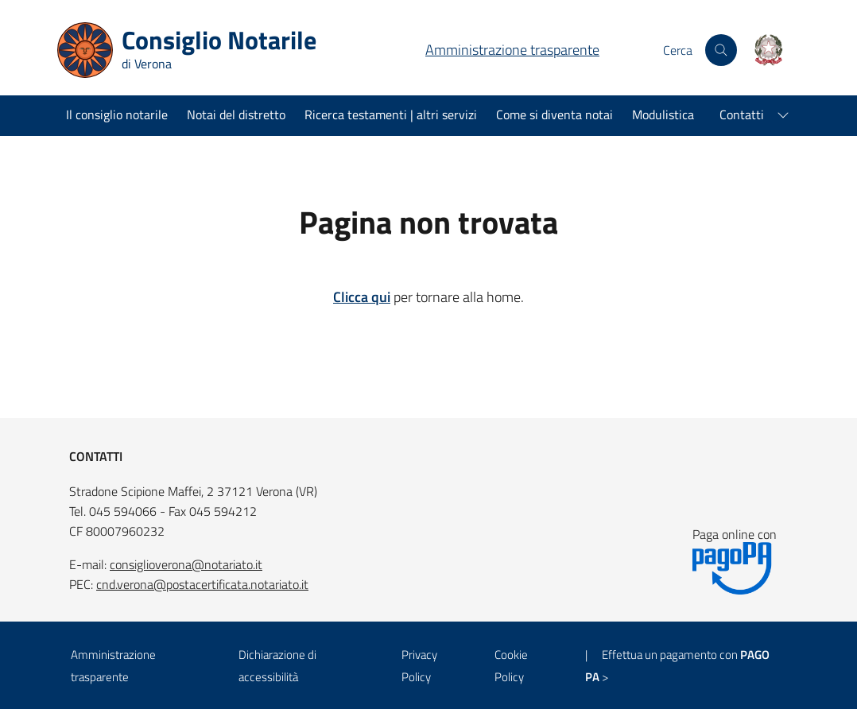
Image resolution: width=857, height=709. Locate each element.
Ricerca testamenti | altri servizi (390, 114)
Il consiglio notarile (117, 114)
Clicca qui (361, 297)
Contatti (741, 114)
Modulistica (663, 114)
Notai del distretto (236, 114)
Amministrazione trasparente (512, 49)
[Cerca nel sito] (721, 50)
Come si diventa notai (554, 114)
